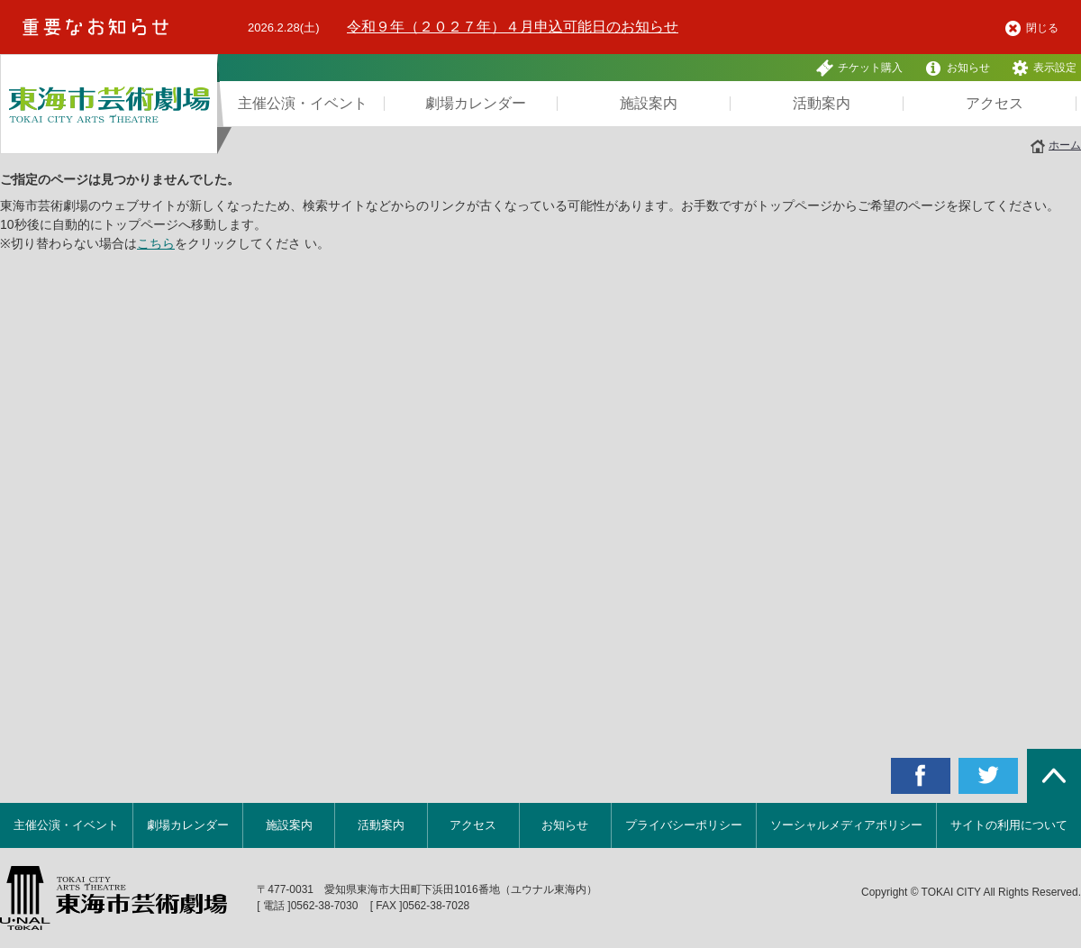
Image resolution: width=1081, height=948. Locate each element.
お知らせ (957, 68)
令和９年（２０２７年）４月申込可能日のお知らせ (512, 26)
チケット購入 (859, 68)
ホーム (1065, 145)
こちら (156, 243)
